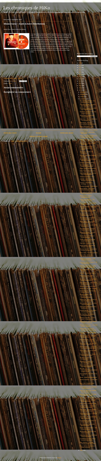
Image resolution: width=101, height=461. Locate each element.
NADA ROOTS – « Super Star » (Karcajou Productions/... (88, 365)
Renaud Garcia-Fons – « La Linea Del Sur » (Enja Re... (88, 325)
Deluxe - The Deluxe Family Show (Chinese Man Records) (88, 136)
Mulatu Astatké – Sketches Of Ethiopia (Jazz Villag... (87, 246)
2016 (80, 83)
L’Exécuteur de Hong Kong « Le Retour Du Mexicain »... (88, 421)
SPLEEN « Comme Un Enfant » (88, 273)
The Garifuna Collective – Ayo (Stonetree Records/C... (87, 101)
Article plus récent (10, 133)
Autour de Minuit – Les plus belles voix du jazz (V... (88, 225)
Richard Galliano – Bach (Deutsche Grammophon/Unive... (86, 296)
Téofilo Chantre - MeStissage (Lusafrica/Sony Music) (87, 240)
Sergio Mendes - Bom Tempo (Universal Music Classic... (87, 189)
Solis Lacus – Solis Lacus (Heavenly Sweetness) (86, 276)
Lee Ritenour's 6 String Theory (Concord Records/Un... (88, 439)
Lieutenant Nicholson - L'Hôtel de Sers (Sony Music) (88, 414)
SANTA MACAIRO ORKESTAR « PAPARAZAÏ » (88, 307)
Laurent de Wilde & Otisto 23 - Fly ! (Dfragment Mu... (88, 263)
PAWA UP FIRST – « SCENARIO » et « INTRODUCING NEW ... (88, 347)
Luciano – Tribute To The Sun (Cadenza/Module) (87, 400)
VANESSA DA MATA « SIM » (87, 176)
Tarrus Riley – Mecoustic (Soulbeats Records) (86, 255)
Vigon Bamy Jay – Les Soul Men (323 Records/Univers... (88, 173)
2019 (80, 76)
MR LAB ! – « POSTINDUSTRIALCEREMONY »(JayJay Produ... (88, 370)
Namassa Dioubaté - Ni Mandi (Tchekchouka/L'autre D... (87, 233)
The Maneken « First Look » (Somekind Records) (87, 214)
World (10, 83)
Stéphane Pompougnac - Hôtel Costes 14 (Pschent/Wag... (87, 266)
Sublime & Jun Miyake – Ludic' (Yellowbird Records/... (87, 259)
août (81, 450)
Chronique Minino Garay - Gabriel (13, 78)
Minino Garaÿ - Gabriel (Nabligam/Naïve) (85, 196)
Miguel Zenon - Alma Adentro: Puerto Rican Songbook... (87, 222)
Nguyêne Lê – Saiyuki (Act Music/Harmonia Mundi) (86, 362)
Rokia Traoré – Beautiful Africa (88, 171)
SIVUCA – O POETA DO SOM (87, 286)
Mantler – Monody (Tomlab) (87, 397)
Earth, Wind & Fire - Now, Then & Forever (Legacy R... (88, 283)
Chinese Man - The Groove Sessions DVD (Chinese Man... (88, 329)
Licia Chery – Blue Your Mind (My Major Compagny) (88, 417)
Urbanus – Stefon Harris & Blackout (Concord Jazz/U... (87, 179)
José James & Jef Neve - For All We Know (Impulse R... (88, 193)
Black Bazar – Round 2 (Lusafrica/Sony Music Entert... (88, 123)
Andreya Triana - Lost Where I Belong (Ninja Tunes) (88, 406)
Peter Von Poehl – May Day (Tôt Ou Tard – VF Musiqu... (88, 344)
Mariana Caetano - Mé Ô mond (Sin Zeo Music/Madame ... (88, 140)
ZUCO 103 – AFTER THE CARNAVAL (86, 152)
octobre (82, 96)
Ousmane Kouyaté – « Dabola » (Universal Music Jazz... (88, 354)
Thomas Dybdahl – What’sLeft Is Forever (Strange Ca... (88, 249)
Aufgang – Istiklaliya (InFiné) (87, 162)
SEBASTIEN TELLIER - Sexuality (88, 288)
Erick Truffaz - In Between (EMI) (88, 403)
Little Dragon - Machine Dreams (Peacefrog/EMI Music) (88, 410)
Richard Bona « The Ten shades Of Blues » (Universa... (88, 322)
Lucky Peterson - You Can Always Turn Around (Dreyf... (88, 435)
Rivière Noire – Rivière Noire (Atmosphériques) (87, 116)
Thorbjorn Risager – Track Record (88, 186)
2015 (80, 85)
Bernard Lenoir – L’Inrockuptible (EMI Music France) (88, 159)
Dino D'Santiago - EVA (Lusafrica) (88, 130)
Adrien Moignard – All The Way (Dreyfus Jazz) (88, 291)
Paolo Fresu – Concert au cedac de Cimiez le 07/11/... (88, 351)
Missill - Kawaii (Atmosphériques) (88, 377)
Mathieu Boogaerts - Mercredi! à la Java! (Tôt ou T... (88, 336)
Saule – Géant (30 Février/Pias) (88, 168)
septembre (83, 98)
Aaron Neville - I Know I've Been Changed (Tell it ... (88, 203)
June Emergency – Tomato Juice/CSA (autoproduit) (86, 165)
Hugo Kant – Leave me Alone (87, 243)
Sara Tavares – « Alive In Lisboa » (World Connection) (88, 303)
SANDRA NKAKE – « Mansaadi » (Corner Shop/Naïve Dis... (88, 311)
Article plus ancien (66, 133)
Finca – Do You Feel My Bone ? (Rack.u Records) (88, 446)
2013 (80, 90)
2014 (80, 87)
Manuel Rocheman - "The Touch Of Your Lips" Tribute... (88, 395)
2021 (80, 72)
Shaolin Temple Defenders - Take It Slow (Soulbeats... (88, 428)
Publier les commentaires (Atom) (19, 141)
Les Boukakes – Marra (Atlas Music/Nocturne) (87, 425)
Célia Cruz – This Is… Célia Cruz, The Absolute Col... (88, 119)
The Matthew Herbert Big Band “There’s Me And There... (88, 211)
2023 (80, 67)
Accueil (38, 133)
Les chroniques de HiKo (26, 7)
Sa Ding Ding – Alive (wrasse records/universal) (87, 314)
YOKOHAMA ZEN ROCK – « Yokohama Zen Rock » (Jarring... (87, 148)
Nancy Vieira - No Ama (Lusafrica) (88, 252)
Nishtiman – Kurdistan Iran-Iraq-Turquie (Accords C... (88, 112)
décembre (83, 92)
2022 (80, 70)
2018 (80, 78)
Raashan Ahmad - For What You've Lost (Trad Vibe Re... (87, 340)
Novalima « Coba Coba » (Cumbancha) (86, 358)
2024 (80, 65)
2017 (80, 81)
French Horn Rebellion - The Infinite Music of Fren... (87, 200)
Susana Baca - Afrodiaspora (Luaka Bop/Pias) (87, 236)
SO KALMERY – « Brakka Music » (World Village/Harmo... (88, 279)
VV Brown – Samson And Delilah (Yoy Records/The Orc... (88, 108)
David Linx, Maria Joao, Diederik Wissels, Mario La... (88, 391)
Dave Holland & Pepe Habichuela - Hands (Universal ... (88, 387)
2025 (80, 63)
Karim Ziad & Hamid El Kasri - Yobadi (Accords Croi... (87, 384)
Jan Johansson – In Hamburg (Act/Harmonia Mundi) (87, 218)
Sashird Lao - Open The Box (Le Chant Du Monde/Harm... (88, 300)
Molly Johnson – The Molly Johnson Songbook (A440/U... (88, 443)
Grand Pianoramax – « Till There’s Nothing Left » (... (87, 127)
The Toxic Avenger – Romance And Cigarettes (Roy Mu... (88, 105)
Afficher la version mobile (38, 136)
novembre (83, 94)
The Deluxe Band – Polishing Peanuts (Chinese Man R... (87, 229)
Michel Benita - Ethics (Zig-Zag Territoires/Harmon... (88, 432)
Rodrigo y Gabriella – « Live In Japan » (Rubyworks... (87, 318)
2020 (80, 74)
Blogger (59, 457)
